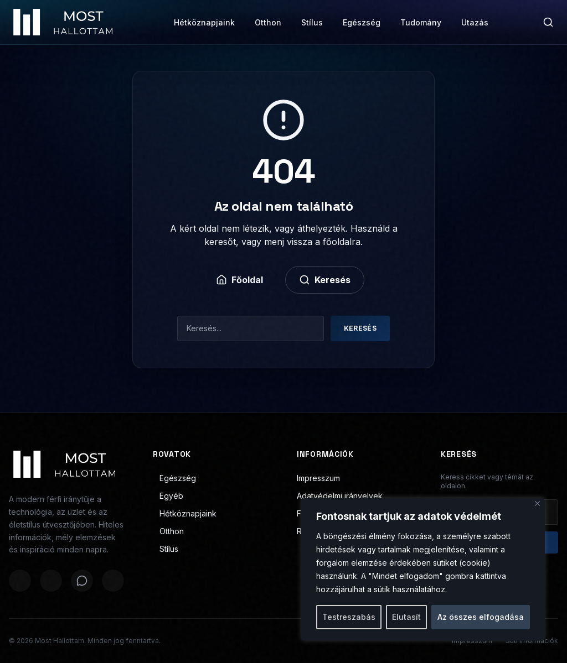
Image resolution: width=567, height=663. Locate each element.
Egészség (361, 22)
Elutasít (406, 617)
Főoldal (239, 279)
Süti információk (532, 640)
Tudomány (420, 22)
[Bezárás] (537, 503)
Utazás (474, 22)
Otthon (268, 22)
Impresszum (318, 478)
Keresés (324, 279)
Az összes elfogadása (480, 617)
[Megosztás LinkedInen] (113, 581)
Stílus (312, 22)
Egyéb (168, 495)
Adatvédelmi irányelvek (340, 495)
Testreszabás (348, 617)
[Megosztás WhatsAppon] (82, 581)
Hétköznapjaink (204, 22)
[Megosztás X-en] (51, 581)
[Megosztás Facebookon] (20, 581)
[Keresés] (548, 22)
